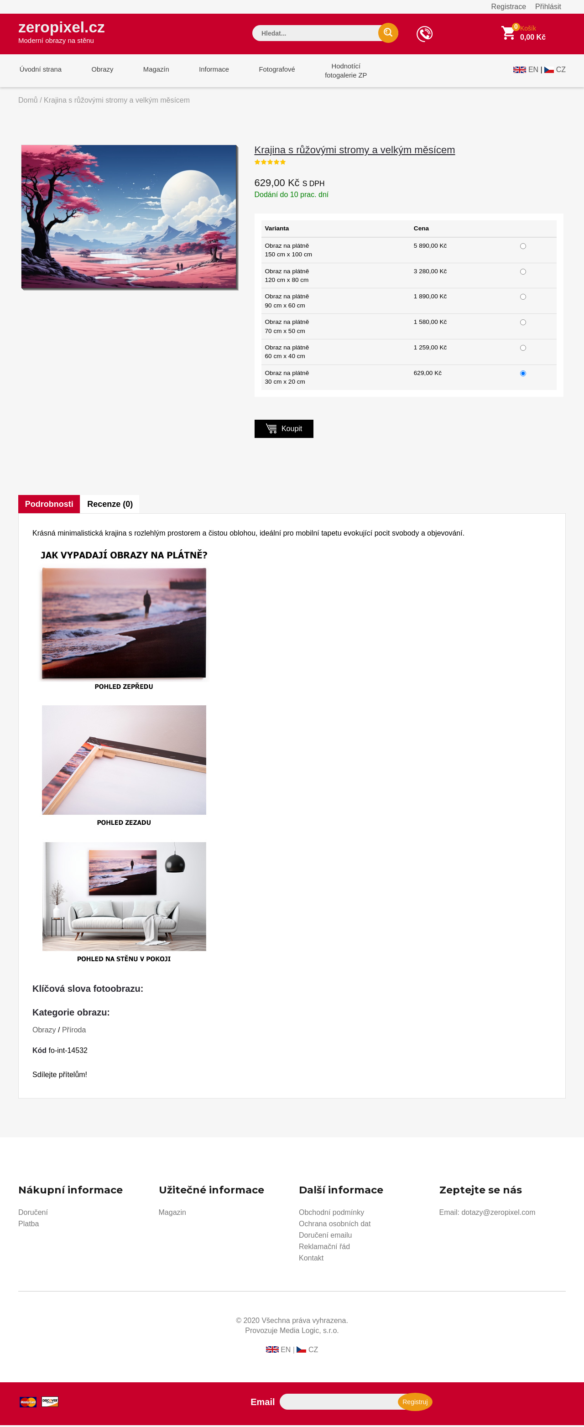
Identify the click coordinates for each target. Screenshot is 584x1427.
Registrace (508, 6)
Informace (206, 72)
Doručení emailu (325, 1237)
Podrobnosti (49, 505)
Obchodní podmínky (331, 1214)
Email (262, 1404)
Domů (28, 102)
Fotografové (267, 72)
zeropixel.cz (63, 32)
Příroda (74, 1032)
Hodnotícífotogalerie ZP (334, 72)
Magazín (151, 72)
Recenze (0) (111, 505)
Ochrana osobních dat (334, 1225)
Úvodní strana (39, 72)
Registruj (415, 1403)
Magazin (172, 1214)
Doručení (33, 1214)
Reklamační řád (324, 1248)
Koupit (284, 430)
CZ (561, 71)
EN (533, 71)
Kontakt (311, 1260)
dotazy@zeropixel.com (498, 1214)
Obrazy (99, 72)
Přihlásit (548, 6)
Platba (28, 1225)
